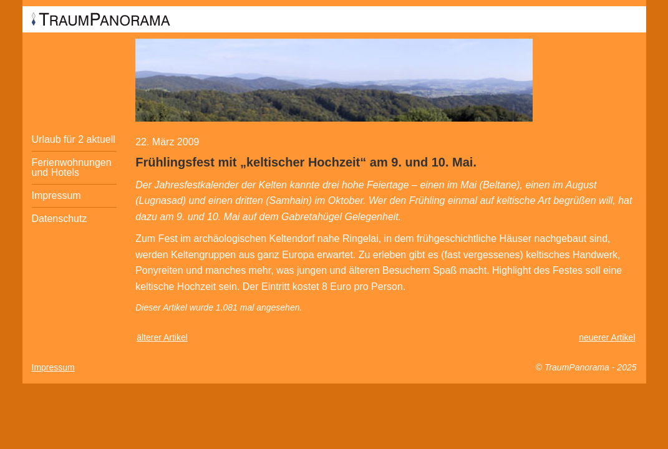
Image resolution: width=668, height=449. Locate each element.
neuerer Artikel (607, 337)
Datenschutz (59, 218)
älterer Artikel (162, 337)
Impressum (56, 195)
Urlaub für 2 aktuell (73, 139)
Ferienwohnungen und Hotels (72, 167)
